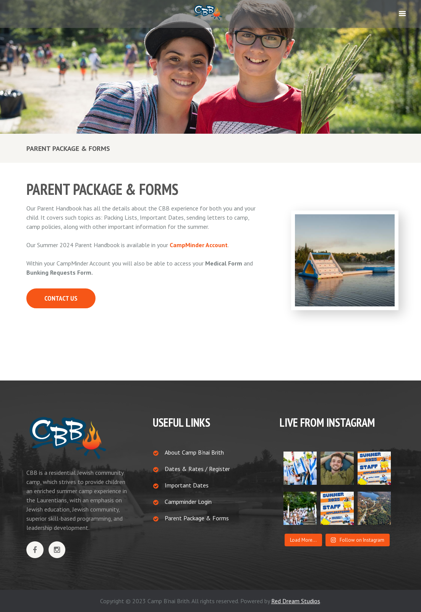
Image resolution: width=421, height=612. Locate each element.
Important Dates (187, 485)
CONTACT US (61, 298)
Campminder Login (188, 501)
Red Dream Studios (295, 601)
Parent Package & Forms (197, 518)
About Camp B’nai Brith (194, 452)
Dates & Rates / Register (197, 469)
